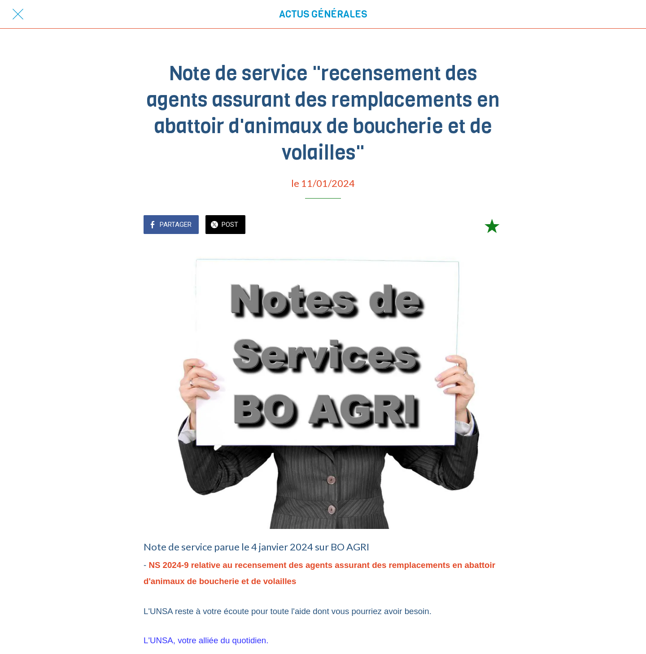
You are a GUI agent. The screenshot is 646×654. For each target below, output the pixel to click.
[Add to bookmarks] (491, 225)
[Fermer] (18, 14)
